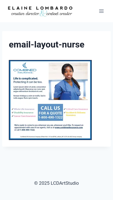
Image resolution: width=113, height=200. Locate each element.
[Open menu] (101, 11)
